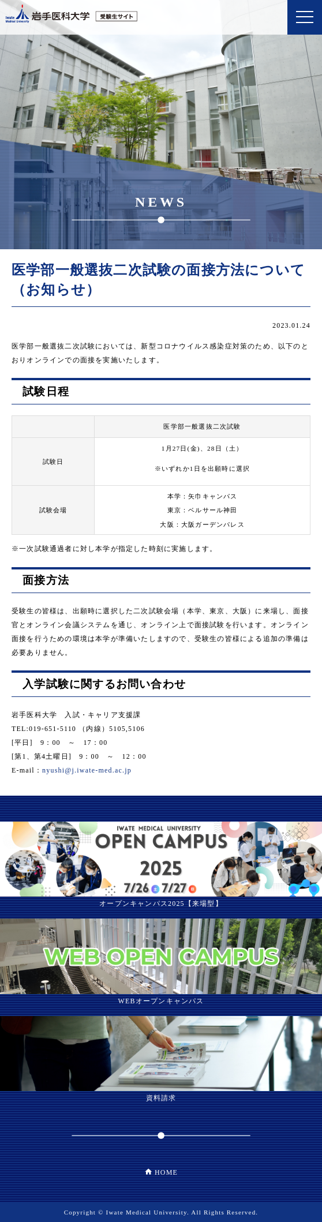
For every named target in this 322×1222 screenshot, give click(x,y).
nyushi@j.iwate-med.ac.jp (87, 770)
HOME (166, 1172)
